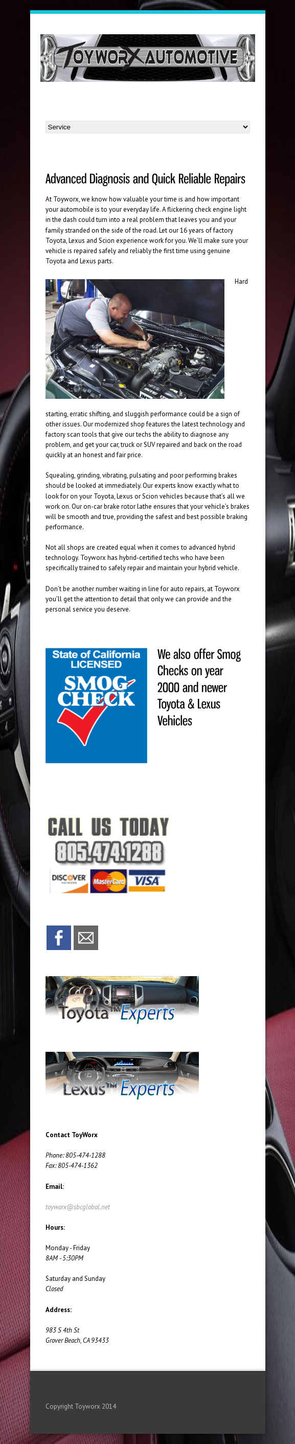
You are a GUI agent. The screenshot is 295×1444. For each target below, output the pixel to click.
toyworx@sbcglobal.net (78, 1207)
